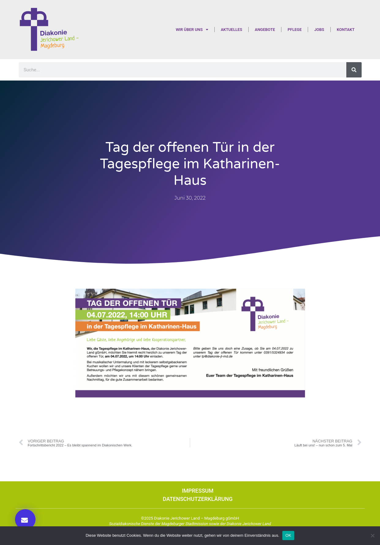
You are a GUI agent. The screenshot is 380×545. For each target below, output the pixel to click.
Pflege (295, 29)
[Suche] (354, 69)
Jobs (319, 29)
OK (288, 535)
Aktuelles (231, 29)
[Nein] (372, 535)
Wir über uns (192, 29)
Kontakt (346, 29)
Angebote (265, 29)
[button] (25, 519)
